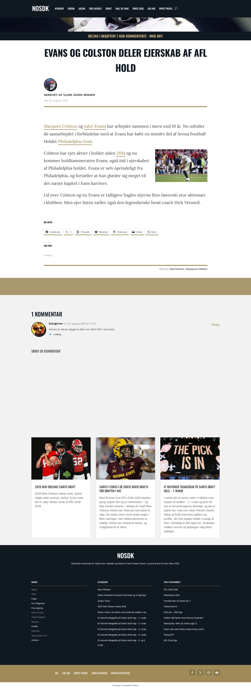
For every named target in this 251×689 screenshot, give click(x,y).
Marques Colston (60, 126)
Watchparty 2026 (172, 595)
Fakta (34, 599)
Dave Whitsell (104, 589)
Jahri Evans (95, 126)
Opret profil (166, 8)
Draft (109, 8)
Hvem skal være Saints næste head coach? (184, 629)
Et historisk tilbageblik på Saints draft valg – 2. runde (122, 623)
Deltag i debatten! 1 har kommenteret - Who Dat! (125, 36)
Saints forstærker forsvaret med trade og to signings (122, 595)
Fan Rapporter (38, 603)
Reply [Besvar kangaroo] (216, 324)
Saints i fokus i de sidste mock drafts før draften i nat (123, 488)
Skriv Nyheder (99, 673)
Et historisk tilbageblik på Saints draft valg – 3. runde (122, 629)
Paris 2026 (138, 8)
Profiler (34, 626)
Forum (71, 8)
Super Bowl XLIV (39, 636)
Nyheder (59, 8)
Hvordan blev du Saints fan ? (177, 601)
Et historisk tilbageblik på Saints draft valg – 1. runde (189, 488)
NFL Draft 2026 (171, 589)
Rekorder (35, 631)
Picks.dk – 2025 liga (173, 612)
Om (56, 673)
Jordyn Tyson (104, 601)
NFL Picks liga (170, 640)
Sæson (81, 8)
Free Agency (95, 8)
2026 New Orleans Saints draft (55, 486)
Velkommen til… (171, 606)
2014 (120, 153)
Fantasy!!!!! (169, 635)
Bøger (34, 589)
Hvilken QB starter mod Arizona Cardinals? (184, 618)
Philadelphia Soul (75, 141)
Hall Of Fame (122, 8)
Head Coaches (38, 617)
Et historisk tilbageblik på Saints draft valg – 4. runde (122, 635)
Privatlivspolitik (120, 673)
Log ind (151, 8)
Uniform (35, 640)
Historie (35, 622)
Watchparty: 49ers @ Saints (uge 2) (180, 623)
